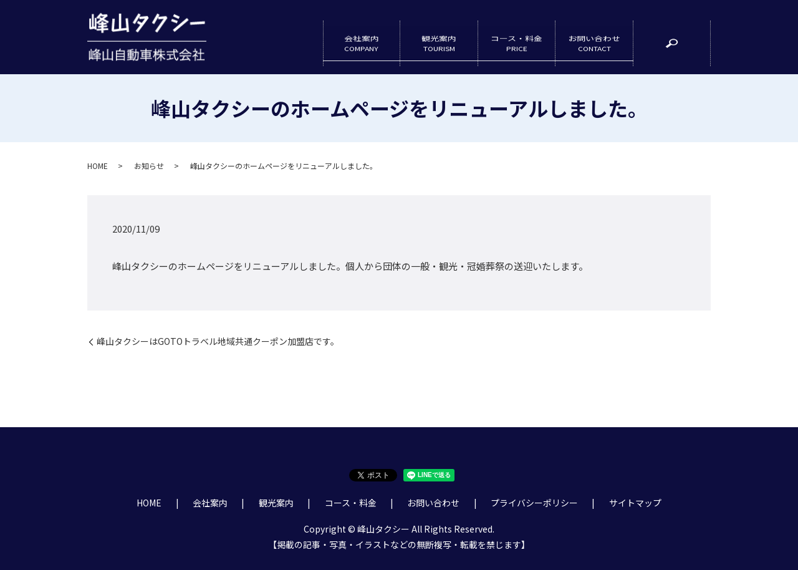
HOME (97, 165)
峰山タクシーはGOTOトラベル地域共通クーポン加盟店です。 (218, 342)
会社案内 (361, 37)
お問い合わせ (594, 37)
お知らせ (149, 165)
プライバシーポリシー (534, 503)
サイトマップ (635, 503)
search (679, 43)
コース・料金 (517, 37)
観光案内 (439, 37)
